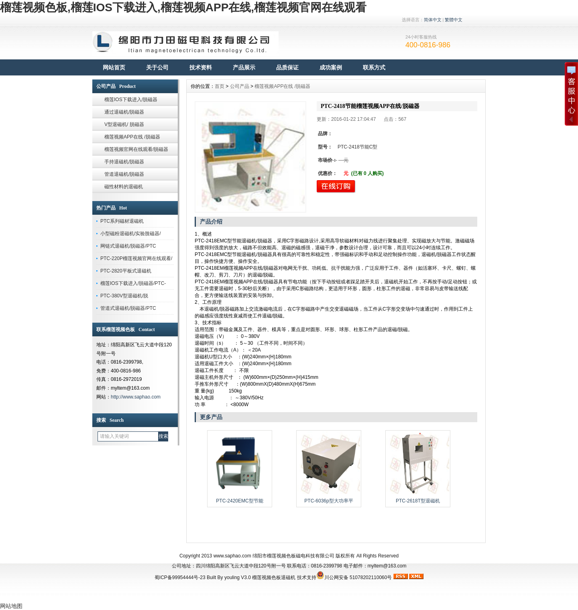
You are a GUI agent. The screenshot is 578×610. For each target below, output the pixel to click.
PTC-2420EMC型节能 (239, 501)
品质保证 (287, 67)
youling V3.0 (237, 577)
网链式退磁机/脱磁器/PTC (128, 246)
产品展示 (244, 67)
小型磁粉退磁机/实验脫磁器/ (130, 233)
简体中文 (433, 19)
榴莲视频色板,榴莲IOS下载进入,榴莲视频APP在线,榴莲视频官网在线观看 (183, 7)
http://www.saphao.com (136, 397)
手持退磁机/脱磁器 (124, 162)
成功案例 (331, 67)
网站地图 (11, 606)
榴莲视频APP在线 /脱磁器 (132, 137)
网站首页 (114, 67)
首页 (219, 86)
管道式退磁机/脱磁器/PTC (128, 308)
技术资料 (200, 67)
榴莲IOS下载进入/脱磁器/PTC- (133, 283)
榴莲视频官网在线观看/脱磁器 (136, 149)
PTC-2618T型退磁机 (418, 501)
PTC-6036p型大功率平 (328, 501)
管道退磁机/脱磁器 (124, 174)
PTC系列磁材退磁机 (122, 221)
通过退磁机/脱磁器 (124, 112)
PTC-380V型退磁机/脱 (124, 296)
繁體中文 (453, 19)
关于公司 (157, 67)
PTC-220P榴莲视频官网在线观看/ (136, 258)
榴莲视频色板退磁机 (273, 577)
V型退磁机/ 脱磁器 (124, 124)
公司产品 (239, 86)
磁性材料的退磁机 (123, 186)
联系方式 (374, 67)
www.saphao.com (232, 556)
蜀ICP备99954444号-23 (180, 577)
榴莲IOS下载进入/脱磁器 (130, 99)
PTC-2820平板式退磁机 (125, 271)
